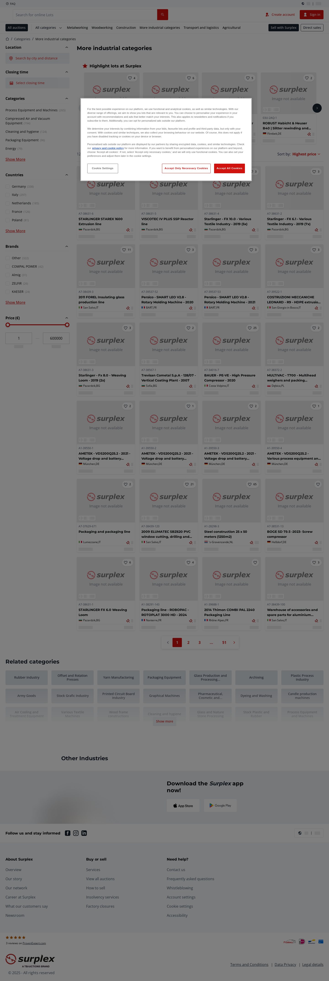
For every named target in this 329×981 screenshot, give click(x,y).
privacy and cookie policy (108, 148)
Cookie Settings (103, 168)
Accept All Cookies (229, 168)
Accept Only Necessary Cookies (186, 168)
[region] (166, 139)
